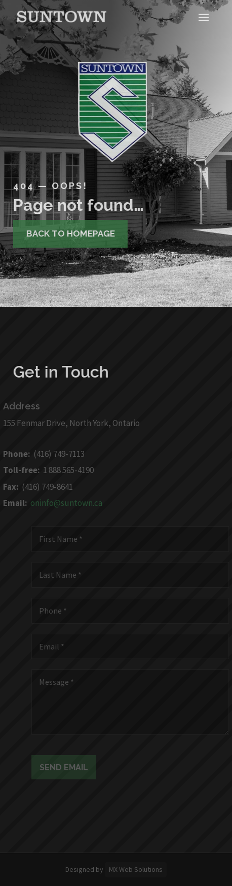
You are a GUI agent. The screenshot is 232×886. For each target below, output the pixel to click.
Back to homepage (67, 233)
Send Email (67, 767)
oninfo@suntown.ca (64, 502)
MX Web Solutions (136, 869)
